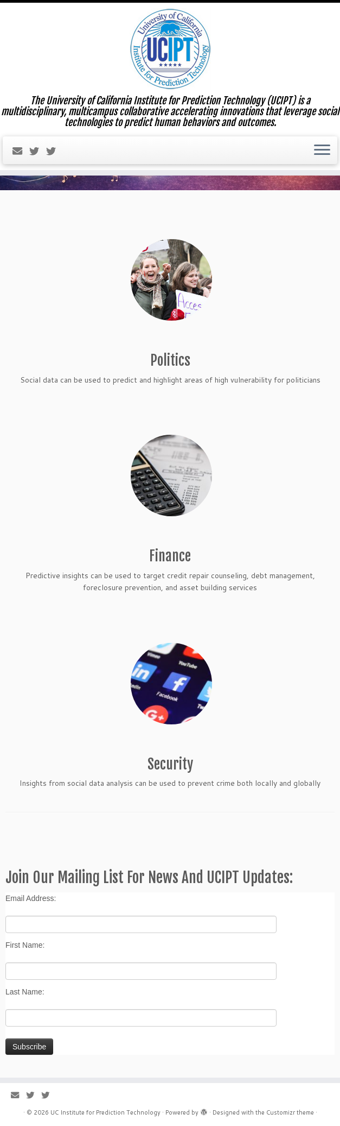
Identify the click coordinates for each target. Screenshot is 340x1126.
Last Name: (24, 991)
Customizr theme (290, 1112)
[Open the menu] (322, 150)
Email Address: (30, 898)
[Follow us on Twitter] (37, 151)
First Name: (24, 945)
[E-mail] (20, 151)
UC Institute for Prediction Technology (105, 1112)
